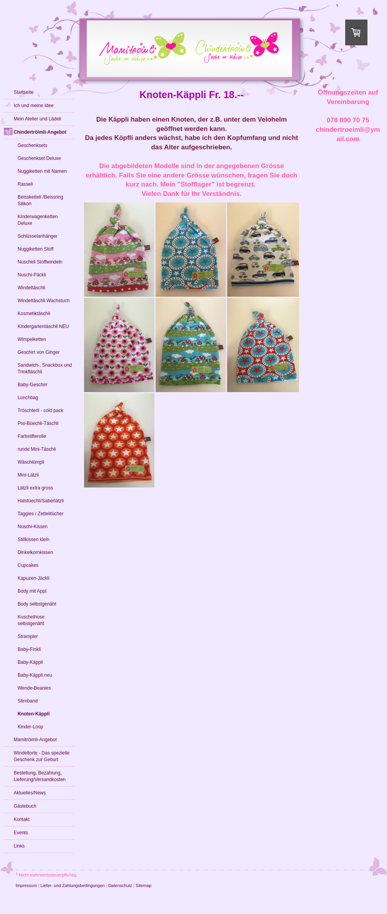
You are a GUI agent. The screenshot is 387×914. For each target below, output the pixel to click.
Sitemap (143, 885)
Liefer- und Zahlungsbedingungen (72, 885)
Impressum (26, 885)
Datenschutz (120, 885)
